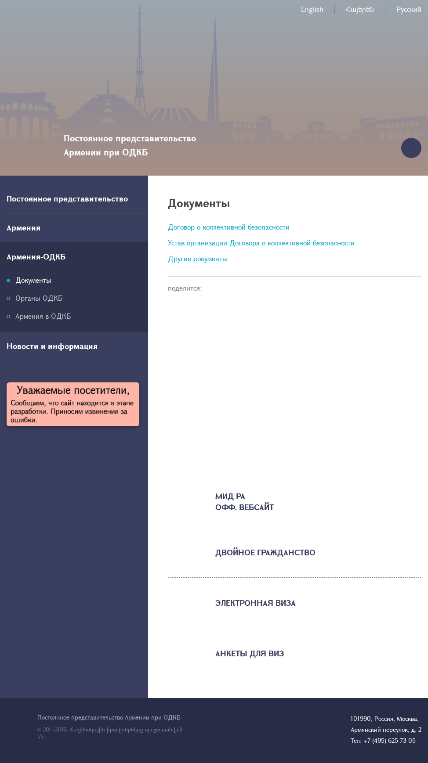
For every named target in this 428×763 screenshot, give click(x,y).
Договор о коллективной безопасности (229, 226)
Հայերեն (360, 9)
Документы (33, 279)
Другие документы (198, 258)
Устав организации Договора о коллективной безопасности (261, 242)
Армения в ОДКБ (43, 315)
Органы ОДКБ (38, 297)
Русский (408, 9)
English (312, 9)
